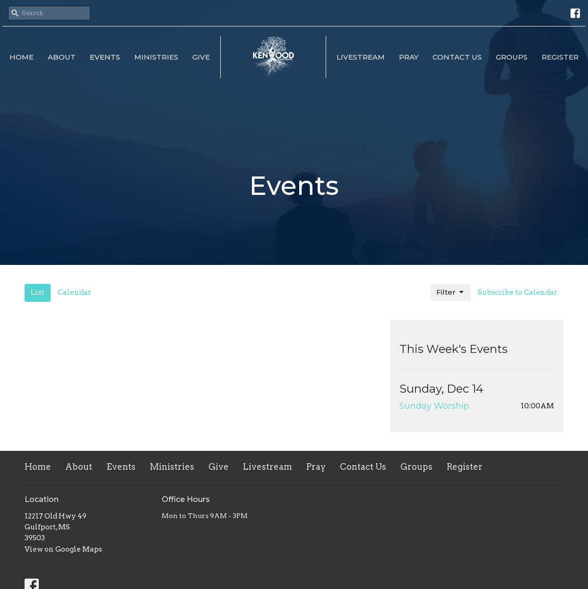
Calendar (74, 292)
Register (560, 57)
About (62, 57)
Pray (408, 57)
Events (105, 57)
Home (21, 57)
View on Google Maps (63, 549)
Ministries (156, 57)
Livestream (361, 57)
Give (201, 57)
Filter (450, 292)
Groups (511, 57)
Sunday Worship (434, 406)
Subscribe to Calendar (517, 292)
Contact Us (457, 57)
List (37, 292)
